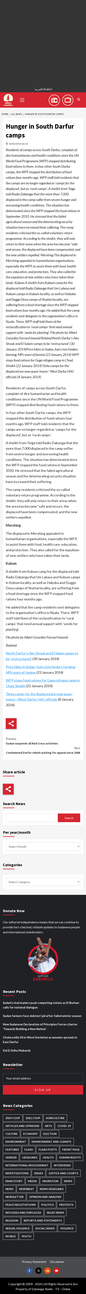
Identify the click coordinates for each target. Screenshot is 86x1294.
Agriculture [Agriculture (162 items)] (55, 1118)
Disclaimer (57, 1261)
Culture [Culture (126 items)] (11, 1133)
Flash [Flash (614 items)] (28, 1149)
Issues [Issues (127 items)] (38, 1173)
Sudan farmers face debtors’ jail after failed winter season (42, 1016)
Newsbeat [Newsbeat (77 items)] (26, 1189)
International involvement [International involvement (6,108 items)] (26, 1165)
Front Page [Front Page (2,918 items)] (71, 1149)
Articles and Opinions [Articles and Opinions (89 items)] (22, 1125)
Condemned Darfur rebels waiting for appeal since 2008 (43, 750)
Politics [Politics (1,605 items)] (47, 1204)
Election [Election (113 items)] (50, 1133)
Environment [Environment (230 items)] (15, 1141)
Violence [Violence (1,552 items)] (67, 1228)
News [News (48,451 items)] (68, 1181)
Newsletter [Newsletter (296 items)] (14, 1196)
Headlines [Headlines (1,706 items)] (29, 1157)
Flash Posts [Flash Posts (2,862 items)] (48, 1149)
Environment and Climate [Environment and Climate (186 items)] (51, 1141)
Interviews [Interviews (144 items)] (62, 1165)
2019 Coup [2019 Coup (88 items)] (12, 1118)
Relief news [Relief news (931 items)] (55, 1212)
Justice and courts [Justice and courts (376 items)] (63, 1173)
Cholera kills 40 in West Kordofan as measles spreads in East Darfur (40, 1040)
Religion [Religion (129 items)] (11, 1220)
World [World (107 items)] (10, 1236)
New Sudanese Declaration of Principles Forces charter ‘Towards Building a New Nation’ (40, 1027)
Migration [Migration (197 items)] (50, 1181)
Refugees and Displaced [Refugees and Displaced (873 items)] (23, 1212)
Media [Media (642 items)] (32, 1181)
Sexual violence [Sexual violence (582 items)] (17, 1228)
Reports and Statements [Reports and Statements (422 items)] (43, 1220)
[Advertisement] (43, 43)
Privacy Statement (34, 1261)
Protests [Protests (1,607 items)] (66, 1204)
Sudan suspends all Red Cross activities (43, 741)
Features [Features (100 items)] (12, 1149)
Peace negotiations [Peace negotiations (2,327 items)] (20, 1204)
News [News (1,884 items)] (9, 1189)
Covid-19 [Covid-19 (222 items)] (64, 1125)
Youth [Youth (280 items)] (26, 1236)
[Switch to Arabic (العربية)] (43, 89)
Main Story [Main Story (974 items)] (13, 1181)
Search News (14, 803)
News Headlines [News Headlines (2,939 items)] (51, 1189)
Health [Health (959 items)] (48, 1157)
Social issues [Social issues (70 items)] (45, 1228)
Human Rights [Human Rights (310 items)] (70, 1157)
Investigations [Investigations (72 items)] (17, 1173)
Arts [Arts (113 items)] (48, 1125)
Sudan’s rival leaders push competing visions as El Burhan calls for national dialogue (41, 1005)
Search (69, 818)
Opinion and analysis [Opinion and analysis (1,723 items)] (45, 1196)
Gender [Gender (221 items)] (11, 1157)
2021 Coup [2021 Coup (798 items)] (33, 1118)
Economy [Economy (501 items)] (30, 1133)
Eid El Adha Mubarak (16, 1050)
